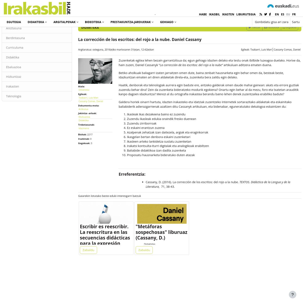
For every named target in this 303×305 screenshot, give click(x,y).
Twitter (244, 44)
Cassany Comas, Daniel (277, 66)
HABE (203, 14)
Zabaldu (94, 287)
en (277, 14)
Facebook (261, 44)
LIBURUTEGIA (246, 14)
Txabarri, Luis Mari (251, 66)
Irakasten (23, 104)
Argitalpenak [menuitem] (64, 22)
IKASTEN (228, 14)
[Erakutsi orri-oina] (292, 294)
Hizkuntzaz (24, 95)
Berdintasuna (26, 55)
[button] (236, 22)
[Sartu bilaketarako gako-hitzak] (255, 33)
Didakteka (17, 33)
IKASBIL (214, 14)
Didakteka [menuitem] (36, 22)
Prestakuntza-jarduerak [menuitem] (131, 22)
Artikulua (88, 124)
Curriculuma (25, 65)
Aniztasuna (24, 45)
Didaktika (23, 75)
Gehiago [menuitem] (166, 22)
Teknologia (24, 114)
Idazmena (89, 143)
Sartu (296, 22)
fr (294, 14)
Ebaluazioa (24, 85)
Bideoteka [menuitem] (93, 22)
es (282, 14)
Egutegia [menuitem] (14, 22)
